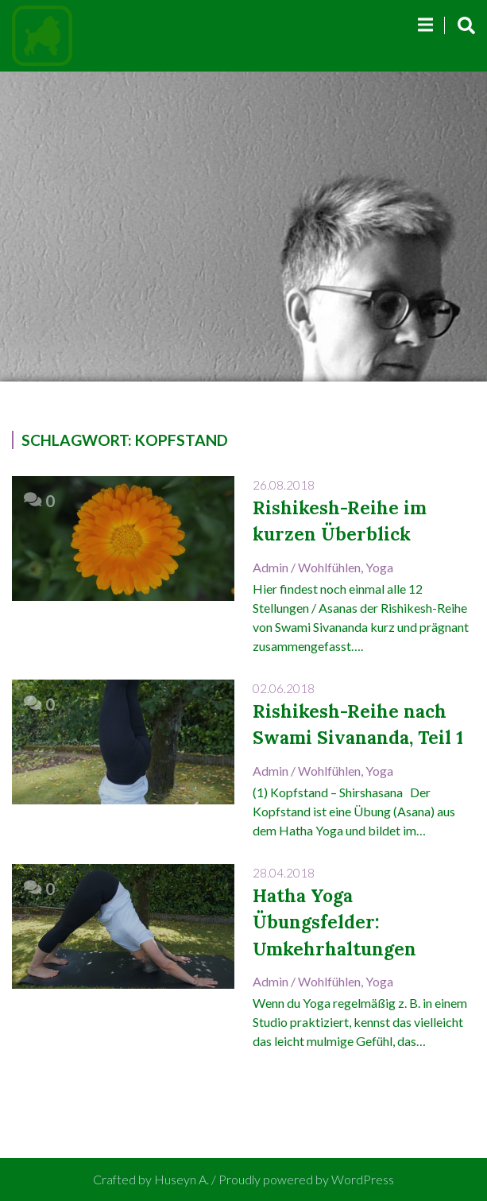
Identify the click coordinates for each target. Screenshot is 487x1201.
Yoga (379, 567)
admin (270, 567)
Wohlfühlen (329, 567)
